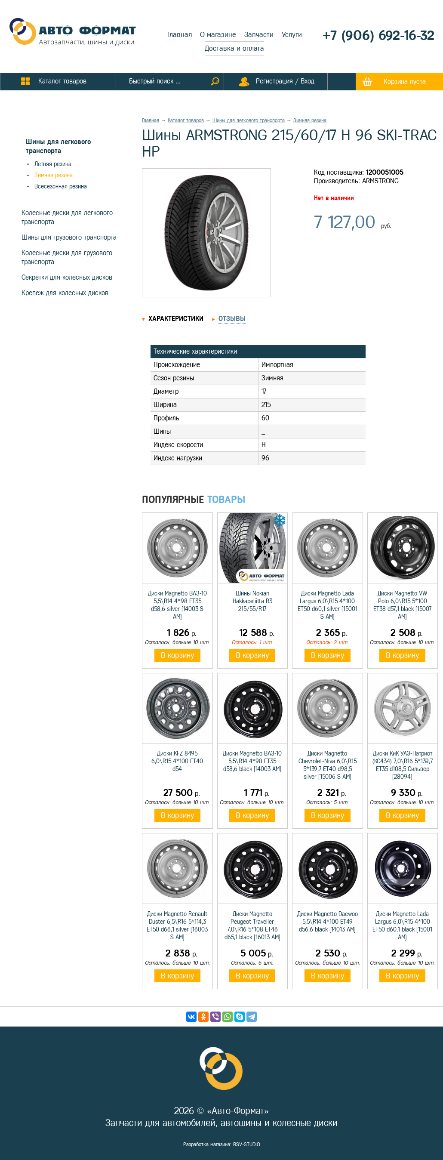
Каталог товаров (186, 120)
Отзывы (232, 318)
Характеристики (175, 318)
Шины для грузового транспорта (69, 237)
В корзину (177, 655)
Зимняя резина (53, 175)
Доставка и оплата (234, 48)
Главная (179, 34)
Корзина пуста (405, 81)
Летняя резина (52, 164)
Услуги (292, 34)
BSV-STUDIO (246, 1144)
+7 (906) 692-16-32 (378, 35)
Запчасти (259, 34)
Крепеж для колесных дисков (65, 292)
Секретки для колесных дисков (67, 277)
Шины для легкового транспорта (248, 120)
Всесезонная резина (60, 186)
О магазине (218, 34)
